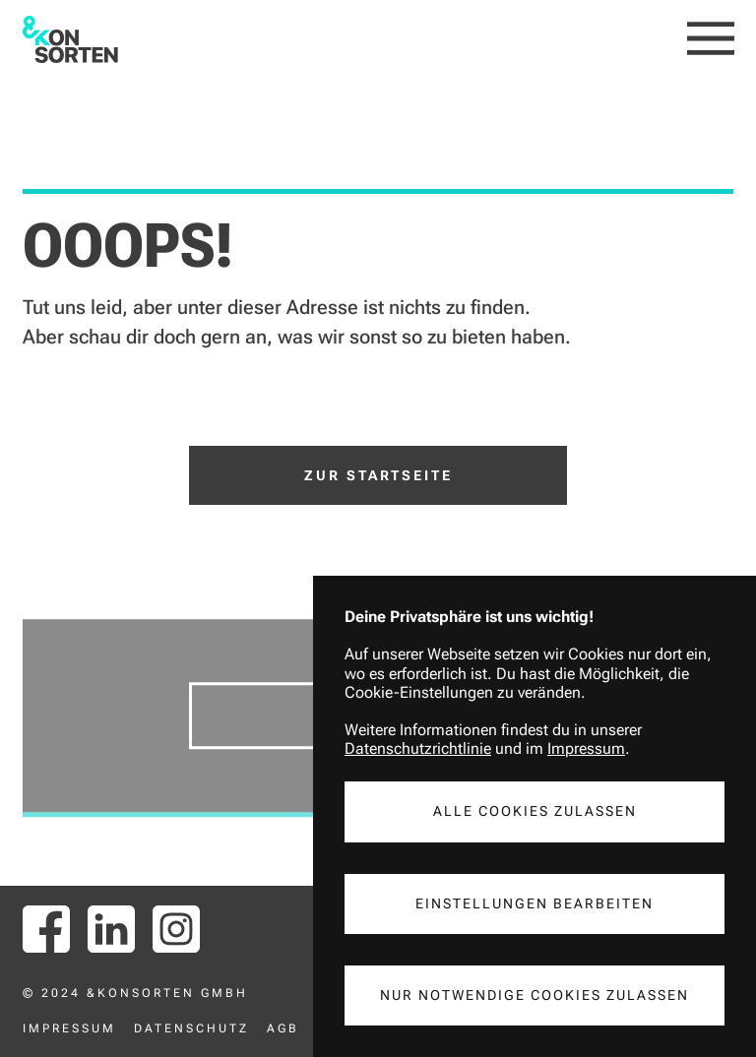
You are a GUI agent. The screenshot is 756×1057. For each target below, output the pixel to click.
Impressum (586, 748)
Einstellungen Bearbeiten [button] (534, 903)
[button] (710, 39)
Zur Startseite (378, 475)
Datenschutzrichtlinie (418, 748)
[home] (70, 39)
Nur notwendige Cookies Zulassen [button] (534, 995)
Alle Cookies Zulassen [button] (535, 811)
